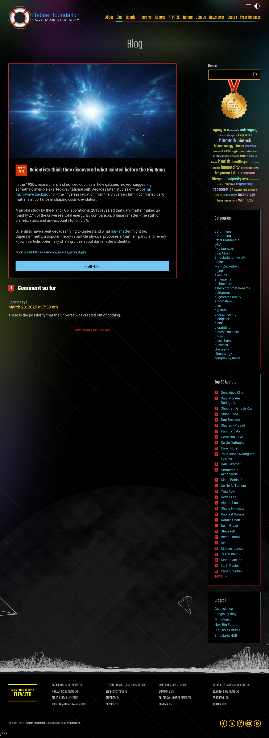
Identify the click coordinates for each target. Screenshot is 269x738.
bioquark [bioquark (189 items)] (227, 141)
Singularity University (230, 258)
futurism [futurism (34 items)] (253, 156)
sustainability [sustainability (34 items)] (230, 195)
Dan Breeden (230, 420)
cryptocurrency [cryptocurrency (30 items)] (238, 151)
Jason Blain (230, 554)
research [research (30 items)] (238, 190)
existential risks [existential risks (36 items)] (221, 156)
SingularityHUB (226, 636)
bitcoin (220, 336)
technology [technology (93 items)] (246, 194)
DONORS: (164, 692)
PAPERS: (110, 704)
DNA (218, 244)
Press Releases (250, 17)
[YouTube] (248, 723)
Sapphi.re (75, 723)
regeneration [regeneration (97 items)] (223, 189)
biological (222, 319)
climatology (223, 354)
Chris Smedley (231, 571)
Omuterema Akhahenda (229, 472)
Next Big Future (226, 625)
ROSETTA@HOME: (62, 704)
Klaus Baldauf (231, 480)
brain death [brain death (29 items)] (218, 151)
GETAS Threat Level (23, 693)
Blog (119, 17)
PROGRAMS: (219, 698)
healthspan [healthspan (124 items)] (241, 162)
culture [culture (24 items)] (249, 151)
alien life (221, 275)
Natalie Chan (230, 520)
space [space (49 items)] (218, 195)
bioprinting (223, 327)
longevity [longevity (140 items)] (233, 179)
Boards (130, 17)
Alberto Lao (229, 503)
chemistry (222, 349)
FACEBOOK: (59, 685)
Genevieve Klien (232, 393)
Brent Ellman (230, 537)
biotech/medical (227, 332)
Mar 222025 (21, 170)
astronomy (223, 293)
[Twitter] (232, 723)
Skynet (220, 262)
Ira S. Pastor (230, 566)
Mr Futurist (223, 619)
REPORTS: (111, 698)
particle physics (77, 252)
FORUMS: (164, 704)
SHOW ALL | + (221, 577)
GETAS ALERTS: (221, 685)
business (221, 345)
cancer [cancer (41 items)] (227, 151)
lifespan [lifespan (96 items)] (218, 179)
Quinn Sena (229, 414)
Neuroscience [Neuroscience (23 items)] (254, 180)
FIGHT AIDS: (59, 698)
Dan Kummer (230, 464)
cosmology (50, 252)
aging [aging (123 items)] (217, 130)
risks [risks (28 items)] (245, 190)
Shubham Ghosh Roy (236, 408)
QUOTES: (217, 704)
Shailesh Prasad (233, 425)
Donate (188, 17)
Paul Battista (34, 252)
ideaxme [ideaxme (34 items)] (216, 168)
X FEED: (57, 692)
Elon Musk (222, 253)
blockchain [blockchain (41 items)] (250, 146)
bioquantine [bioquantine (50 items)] (245, 135)
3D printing (223, 231)
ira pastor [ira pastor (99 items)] (222, 173)
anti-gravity (223, 279)
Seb (224, 543)
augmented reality (228, 297)
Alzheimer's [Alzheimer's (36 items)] (233, 130)
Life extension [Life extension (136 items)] (243, 173)
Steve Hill (228, 531)
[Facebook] (223, 723)
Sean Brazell (230, 526)
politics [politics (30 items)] (220, 184)
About (109, 17)
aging (219, 271)
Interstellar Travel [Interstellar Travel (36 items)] (249, 168)
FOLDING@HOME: (169, 698)
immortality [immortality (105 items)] (230, 167)
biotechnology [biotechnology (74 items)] (223, 146)
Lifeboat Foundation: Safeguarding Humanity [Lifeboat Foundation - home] (44, 17)
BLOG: (109, 692)
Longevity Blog (226, 614)
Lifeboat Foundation (35, 723)
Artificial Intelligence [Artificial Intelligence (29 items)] (227, 135)
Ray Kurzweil (224, 249)
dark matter (121, 231)
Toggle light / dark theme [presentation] (257, 6)
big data (221, 310)
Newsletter (216, 17)
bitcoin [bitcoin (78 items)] (239, 146)
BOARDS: (217, 692)
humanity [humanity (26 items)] (255, 163)
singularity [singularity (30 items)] (252, 190)
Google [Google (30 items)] (214, 162)
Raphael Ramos (232, 514)
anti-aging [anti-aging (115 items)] (248, 130)
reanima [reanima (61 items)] (230, 184)
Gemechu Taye (232, 437)
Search (255, 75)
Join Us (201, 17)
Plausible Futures (227, 630)
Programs (145, 17)
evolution (63, 252)
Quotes (232, 17)
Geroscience (224, 609)
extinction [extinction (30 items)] (234, 156)
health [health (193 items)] (224, 162)
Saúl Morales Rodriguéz (230, 400)
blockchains (223, 341)
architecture (223, 284)
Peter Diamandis (227, 240)
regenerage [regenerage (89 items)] (245, 184)
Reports (160, 17)
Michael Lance (232, 549)
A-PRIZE (174, 17)
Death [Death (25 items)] (255, 151)
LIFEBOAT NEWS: (115, 685)
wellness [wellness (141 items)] (245, 200)
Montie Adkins (231, 560)
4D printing (223, 236)
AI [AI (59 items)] (224, 130)
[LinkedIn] (240, 723)
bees (218, 306)
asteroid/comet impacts (232, 288)
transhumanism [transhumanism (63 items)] (227, 201)
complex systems (227, 358)
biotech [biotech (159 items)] (244, 141)
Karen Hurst (229, 448)
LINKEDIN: (165, 685)
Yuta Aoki (228, 491)
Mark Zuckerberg (227, 266)
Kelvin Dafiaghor (233, 443)
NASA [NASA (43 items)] (245, 179)
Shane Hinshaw (232, 508)
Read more (92, 266)
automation (223, 301)
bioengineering (225, 314)
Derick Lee (228, 497)
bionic (219, 323)
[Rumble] (257, 723)
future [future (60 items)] (244, 156)
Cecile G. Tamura (233, 486)
